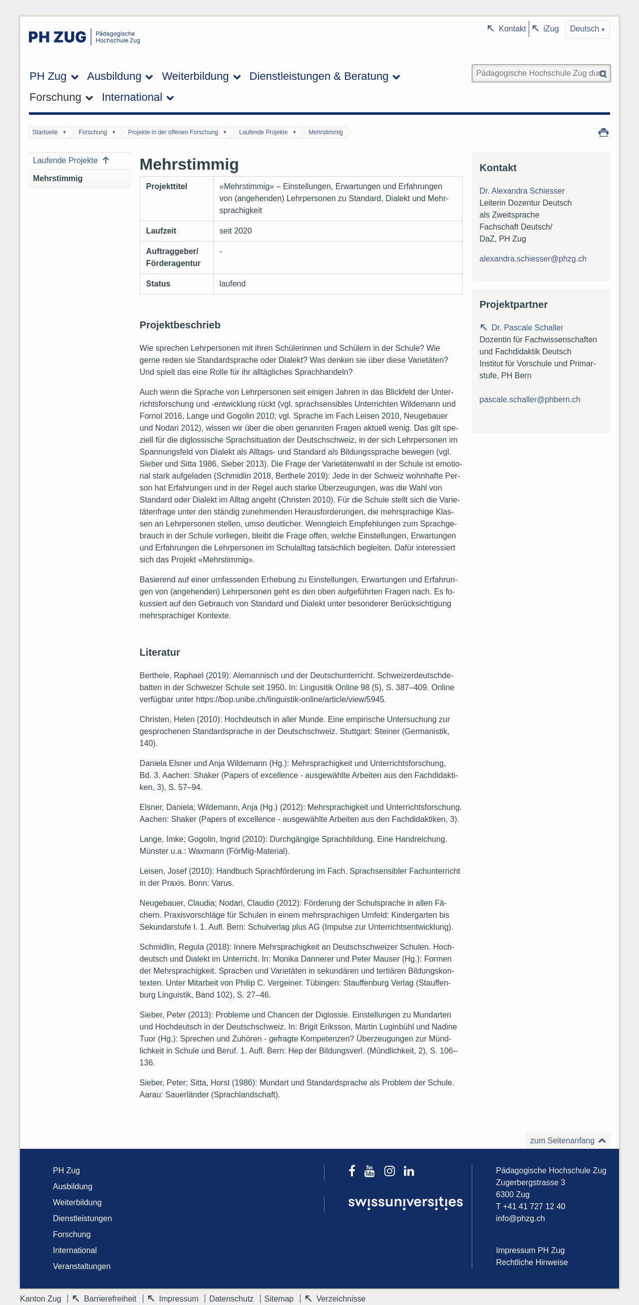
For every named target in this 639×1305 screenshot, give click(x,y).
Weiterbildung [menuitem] (195, 76)
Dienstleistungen (82, 1218)
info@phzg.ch (520, 1218)
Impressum (179, 1299)
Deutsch (585, 28)
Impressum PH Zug (530, 1250)
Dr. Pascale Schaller (528, 327)
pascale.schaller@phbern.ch (530, 399)
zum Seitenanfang (562, 1140)
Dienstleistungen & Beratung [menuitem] (319, 76)
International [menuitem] (132, 97)
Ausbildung (72, 1186)
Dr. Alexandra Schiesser (522, 191)
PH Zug (66, 1170)
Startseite (45, 132)
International (75, 1250)
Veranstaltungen (82, 1266)
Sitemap (279, 1299)
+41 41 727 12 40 (534, 1206)
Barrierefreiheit (110, 1299)
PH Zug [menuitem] (48, 76)
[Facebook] (356, 1172)
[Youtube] (374, 1172)
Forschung (93, 132)
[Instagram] (394, 1172)
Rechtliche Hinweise (532, 1262)
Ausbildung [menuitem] (114, 76)
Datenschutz (231, 1299)
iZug (551, 28)
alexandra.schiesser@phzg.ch (533, 259)
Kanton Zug (40, 1299)
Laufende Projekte (263, 132)
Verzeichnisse (341, 1299)
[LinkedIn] (412, 1172)
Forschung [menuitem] (55, 97)
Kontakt (512, 28)
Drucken (604, 132)
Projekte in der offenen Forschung (173, 132)
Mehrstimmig (326, 132)
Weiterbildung (77, 1202)
